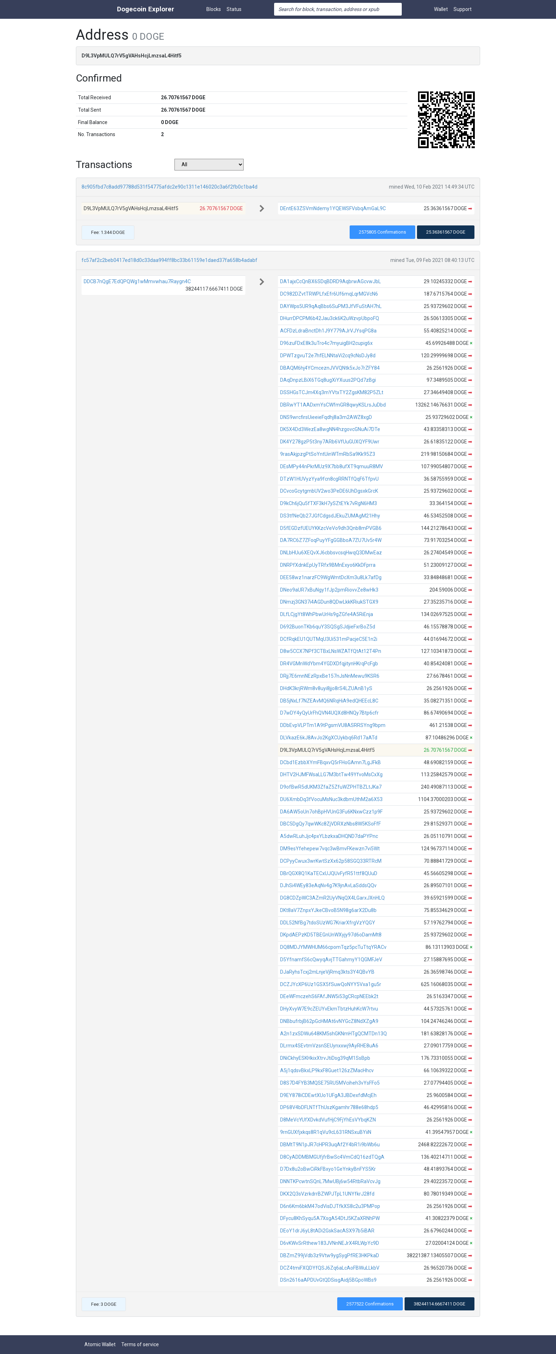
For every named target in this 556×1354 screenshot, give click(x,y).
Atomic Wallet (100, 1344)
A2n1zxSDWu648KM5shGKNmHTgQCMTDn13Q (333, 1033)
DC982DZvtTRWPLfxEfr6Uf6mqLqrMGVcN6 (329, 294)
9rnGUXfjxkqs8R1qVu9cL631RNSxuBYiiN (325, 1132)
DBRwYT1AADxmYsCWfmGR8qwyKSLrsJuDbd (333, 405)
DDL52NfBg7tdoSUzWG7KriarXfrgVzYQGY (327, 922)
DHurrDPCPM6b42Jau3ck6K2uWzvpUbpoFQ (329, 318)
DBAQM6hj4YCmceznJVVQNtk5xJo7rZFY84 (330, 368)
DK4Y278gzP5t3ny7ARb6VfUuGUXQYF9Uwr (329, 441)
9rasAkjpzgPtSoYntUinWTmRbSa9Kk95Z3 (327, 454)
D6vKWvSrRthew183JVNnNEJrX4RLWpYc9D (329, 1243)
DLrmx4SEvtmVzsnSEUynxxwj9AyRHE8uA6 (329, 1045)
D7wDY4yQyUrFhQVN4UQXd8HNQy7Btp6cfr (329, 713)
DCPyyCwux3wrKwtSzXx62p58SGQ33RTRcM (331, 861)
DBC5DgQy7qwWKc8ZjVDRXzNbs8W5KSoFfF (330, 824)
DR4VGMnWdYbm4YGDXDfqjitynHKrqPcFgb (329, 663)
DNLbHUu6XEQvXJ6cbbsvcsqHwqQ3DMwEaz (331, 552)
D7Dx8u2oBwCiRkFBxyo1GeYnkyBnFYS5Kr (328, 1169)
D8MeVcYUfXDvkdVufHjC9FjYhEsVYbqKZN (328, 1120)
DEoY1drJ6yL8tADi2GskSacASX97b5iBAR (327, 1230)
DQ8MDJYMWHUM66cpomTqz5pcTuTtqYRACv (333, 947)
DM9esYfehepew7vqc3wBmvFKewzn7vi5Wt (330, 848)
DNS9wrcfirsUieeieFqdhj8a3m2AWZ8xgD (326, 417)
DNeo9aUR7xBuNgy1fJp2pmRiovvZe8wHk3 (329, 590)
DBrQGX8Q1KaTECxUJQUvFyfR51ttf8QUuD (328, 873)
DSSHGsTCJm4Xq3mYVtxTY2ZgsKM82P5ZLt (331, 392)
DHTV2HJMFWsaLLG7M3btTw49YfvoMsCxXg (331, 774)
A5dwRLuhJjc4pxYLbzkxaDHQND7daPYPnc (329, 836)
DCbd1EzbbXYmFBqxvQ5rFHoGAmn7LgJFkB (330, 762)
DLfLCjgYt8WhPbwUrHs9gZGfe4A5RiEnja (326, 614)
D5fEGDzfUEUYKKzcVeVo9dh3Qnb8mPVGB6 (331, 528)
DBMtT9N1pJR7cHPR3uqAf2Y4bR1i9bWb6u (330, 1144)
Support (463, 9)
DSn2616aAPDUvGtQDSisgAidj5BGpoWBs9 (328, 1280)
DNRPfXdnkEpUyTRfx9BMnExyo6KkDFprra (328, 565)
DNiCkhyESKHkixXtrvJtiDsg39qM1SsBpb (325, 1058)
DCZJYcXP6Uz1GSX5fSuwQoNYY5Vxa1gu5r (330, 984)
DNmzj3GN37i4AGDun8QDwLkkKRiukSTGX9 (329, 602)
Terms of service (140, 1344)
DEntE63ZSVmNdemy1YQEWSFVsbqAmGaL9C (333, 208)
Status (234, 9)
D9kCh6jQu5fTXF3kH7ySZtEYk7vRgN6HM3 (328, 503)
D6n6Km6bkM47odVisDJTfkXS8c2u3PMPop (330, 1206)
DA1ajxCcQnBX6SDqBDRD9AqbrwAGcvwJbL (330, 281)
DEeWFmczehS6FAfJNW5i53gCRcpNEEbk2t (329, 996)
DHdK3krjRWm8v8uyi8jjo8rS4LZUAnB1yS (326, 688)
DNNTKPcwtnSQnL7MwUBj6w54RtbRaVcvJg (330, 1181)
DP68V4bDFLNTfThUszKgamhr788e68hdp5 (329, 1107)
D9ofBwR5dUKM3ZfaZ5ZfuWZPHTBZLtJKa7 (331, 787)
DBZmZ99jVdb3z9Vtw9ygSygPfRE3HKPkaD (329, 1255)
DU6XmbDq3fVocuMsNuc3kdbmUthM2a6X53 (331, 799)
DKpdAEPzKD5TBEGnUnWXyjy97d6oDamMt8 (331, 935)
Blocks (213, 9)
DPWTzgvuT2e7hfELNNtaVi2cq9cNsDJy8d (328, 355)
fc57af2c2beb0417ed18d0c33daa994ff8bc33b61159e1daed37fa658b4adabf (169, 260)
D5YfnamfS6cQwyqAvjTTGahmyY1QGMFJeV (331, 959)
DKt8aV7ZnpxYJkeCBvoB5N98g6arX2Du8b (328, 910)
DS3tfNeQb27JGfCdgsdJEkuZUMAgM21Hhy (330, 516)
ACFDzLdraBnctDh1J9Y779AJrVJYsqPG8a (328, 331)
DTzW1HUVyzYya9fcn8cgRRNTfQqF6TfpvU (329, 479)
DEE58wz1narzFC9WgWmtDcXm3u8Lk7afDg (331, 577)
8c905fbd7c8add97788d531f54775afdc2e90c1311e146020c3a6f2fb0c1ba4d (169, 187)
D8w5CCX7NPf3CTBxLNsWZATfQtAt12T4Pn (330, 651)
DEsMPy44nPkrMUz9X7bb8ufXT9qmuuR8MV (331, 466)
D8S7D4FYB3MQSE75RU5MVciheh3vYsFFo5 (330, 1083)
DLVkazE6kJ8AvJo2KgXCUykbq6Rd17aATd (328, 737)
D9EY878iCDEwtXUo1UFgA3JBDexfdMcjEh (328, 1095)
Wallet (441, 9)
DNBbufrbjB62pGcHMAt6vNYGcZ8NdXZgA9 (329, 1021)
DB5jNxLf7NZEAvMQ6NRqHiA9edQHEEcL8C (329, 701)
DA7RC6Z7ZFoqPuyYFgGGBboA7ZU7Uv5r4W (331, 540)
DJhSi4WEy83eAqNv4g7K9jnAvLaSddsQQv (328, 885)
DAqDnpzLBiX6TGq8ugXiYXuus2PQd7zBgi (328, 380)
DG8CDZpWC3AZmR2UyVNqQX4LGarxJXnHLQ (332, 898)
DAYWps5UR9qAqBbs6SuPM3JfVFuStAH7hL (331, 306)
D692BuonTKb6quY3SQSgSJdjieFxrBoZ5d (327, 627)
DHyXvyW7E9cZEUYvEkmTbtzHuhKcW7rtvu (329, 1009)
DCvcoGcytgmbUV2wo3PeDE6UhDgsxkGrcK (329, 491)
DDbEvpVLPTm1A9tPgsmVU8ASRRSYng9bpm (332, 725)
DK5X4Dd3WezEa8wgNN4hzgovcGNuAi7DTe (330, 429)
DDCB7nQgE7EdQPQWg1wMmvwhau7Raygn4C (137, 281)
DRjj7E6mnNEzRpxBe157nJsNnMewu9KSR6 (329, 676)
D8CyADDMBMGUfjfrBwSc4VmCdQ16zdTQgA (332, 1157)
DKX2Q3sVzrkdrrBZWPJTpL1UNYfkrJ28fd (327, 1194)
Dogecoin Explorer (145, 9)
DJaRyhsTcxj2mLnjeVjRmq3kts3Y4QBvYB (327, 972)
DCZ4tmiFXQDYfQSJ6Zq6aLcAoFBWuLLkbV (329, 1268)
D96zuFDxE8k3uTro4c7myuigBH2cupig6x (326, 343)
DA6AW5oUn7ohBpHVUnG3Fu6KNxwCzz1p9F (331, 812)
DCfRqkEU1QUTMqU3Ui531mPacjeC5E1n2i (328, 639)
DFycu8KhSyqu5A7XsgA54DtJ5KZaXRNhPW (330, 1218)
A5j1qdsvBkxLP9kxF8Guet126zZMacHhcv (327, 1070)
